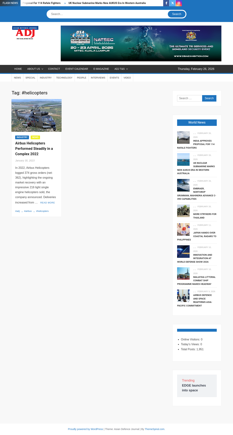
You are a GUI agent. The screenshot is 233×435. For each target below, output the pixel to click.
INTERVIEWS (98, 77)
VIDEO (127, 77)
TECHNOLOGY (64, 77)
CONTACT (54, 68)
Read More (47, 202)
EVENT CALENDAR (77, 68)
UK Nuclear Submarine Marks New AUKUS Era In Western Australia (107, 3)
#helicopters (42, 210)
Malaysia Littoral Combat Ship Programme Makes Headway (196, 280)
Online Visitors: (191, 339)
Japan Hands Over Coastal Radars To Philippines (196, 236)
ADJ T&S (119, 68)
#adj (17, 210)
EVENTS (114, 77)
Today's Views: (190, 344)
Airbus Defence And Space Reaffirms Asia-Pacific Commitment (194, 300)
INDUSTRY (46, 77)
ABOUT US (33, 68)
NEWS (17, 77)
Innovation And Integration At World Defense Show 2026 (194, 258)
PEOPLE (81, 77)
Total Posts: (188, 349)
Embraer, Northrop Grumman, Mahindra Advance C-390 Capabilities (196, 194)
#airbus (28, 210)
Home (18, 68)
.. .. (194, 133)
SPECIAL (30, 77)
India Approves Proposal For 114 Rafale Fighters (195, 144)
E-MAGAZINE (101, 68)
